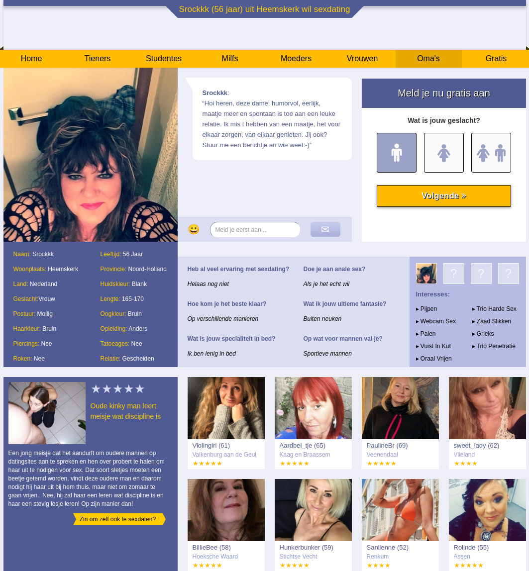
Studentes (164, 58)
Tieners (98, 58)
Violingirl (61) (211, 445)
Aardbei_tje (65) (303, 445)
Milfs (230, 58)
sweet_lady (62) (477, 445)
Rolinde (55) (471, 547)
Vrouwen (362, 58)
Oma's (428, 58)
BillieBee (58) (212, 547)
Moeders (296, 58)
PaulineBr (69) (387, 445)
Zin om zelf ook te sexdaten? (118, 519)
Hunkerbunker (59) (306, 547)
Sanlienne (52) (388, 547)
